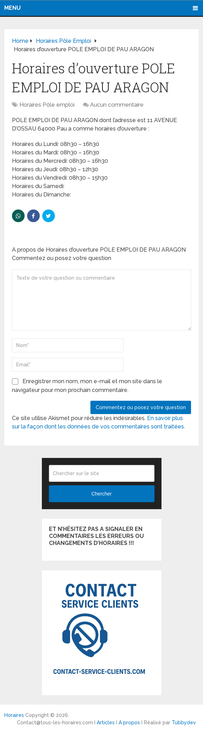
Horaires (14, 715)
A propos (129, 722)
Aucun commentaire (117, 104)
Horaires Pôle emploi (47, 104)
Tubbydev (184, 722)
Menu (12, 7)
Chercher (101, 493)
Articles (106, 722)
